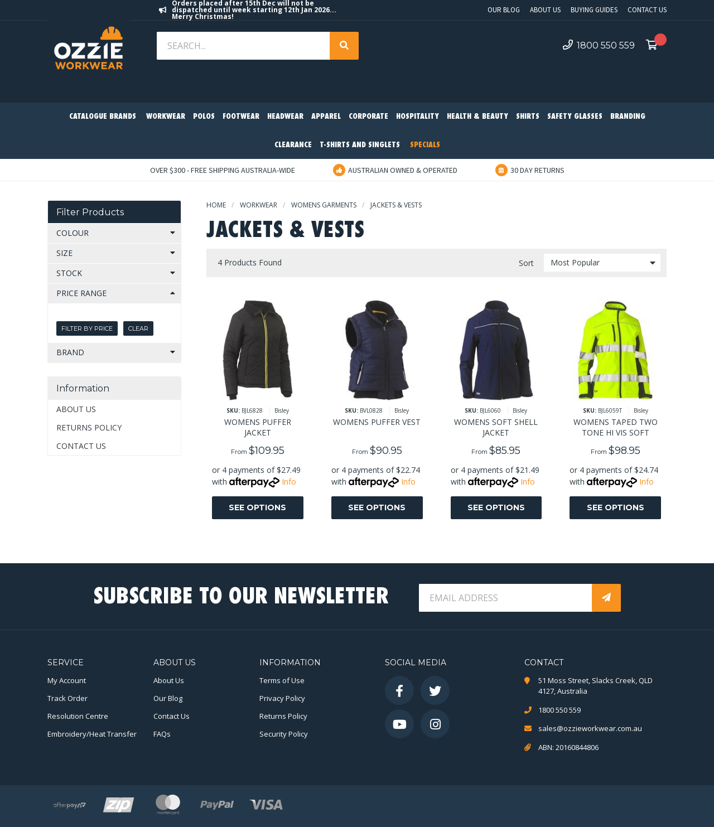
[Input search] (244, 46)
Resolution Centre (77, 716)
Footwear (241, 116)
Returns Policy (89, 427)
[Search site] (344, 46)
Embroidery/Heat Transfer (92, 734)
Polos (204, 116)
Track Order (67, 698)
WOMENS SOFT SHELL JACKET (496, 427)
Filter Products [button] (90, 212)
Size (64, 253)
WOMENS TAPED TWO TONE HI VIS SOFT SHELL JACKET (615, 432)
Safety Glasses (574, 116)
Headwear (285, 116)
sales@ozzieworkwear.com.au (590, 728)
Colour (72, 233)
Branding (627, 116)
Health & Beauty (477, 116)
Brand (70, 352)
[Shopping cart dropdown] (655, 46)
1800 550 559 (599, 45)
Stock (69, 273)
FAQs (162, 734)
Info (289, 481)
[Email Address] (506, 598)
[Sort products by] (602, 263)
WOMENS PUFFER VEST (377, 422)
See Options (257, 507)
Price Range (81, 293)
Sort (526, 263)
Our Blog (504, 9)
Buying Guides (594, 9)
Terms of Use (282, 680)
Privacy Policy (282, 698)
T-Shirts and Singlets (360, 145)
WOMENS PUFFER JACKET (257, 427)
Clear (138, 328)
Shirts (527, 116)
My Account (66, 680)
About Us (545, 9)
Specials (425, 145)
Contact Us (647, 9)
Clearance (293, 145)
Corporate (368, 116)
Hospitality (417, 116)
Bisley (281, 410)
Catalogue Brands (102, 116)
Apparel (326, 116)
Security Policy (283, 734)
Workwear (165, 116)
